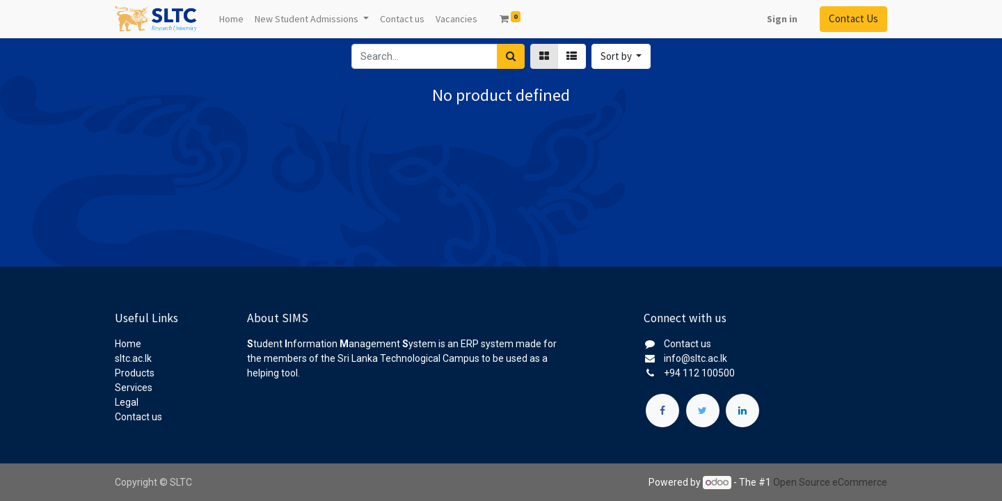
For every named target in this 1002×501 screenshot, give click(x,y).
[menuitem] (231, 19)
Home (128, 343)
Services (133, 387)
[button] (621, 57)
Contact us (138, 416)
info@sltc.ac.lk (695, 358)
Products (134, 373)
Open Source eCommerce (830, 482)
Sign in (782, 19)
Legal (126, 402)
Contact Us (853, 18)
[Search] (511, 57)
